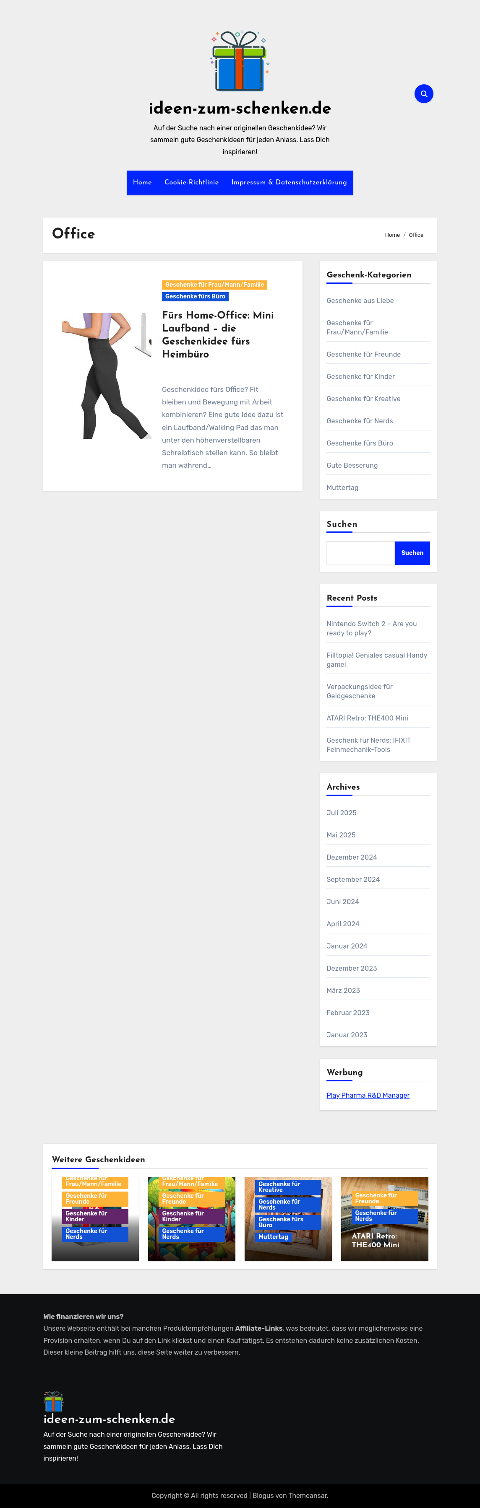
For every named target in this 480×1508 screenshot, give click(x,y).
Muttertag (342, 488)
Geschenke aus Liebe (360, 301)
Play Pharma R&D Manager (368, 1095)
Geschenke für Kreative (363, 399)
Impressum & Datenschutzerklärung (289, 182)
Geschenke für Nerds (359, 421)
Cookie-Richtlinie (191, 182)
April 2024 (343, 924)
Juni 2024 (342, 902)
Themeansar (307, 1496)
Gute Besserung (352, 465)
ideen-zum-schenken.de (240, 109)
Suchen (341, 525)
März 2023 (343, 991)
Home (142, 182)
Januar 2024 (347, 946)
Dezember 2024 (351, 857)
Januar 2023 (346, 1035)
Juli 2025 (341, 813)
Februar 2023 (348, 1013)
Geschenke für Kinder (360, 377)
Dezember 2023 (351, 968)
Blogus (263, 1496)
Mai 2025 (340, 835)
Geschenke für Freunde (363, 354)
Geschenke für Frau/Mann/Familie (214, 284)
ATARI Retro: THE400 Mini (367, 718)
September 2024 (353, 880)
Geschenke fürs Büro (195, 296)
